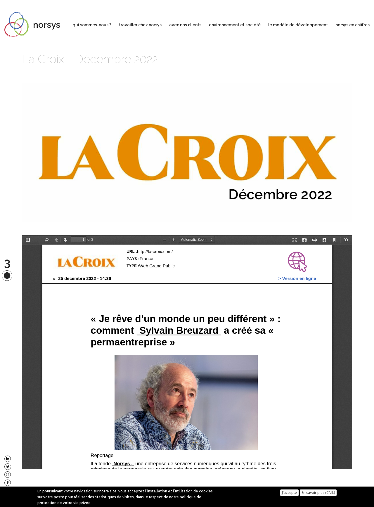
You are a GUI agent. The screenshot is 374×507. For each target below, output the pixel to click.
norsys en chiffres (352, 25)
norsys (46, 25)
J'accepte (289, 492)
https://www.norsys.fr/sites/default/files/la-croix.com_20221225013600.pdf (187, 352)
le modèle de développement (298, 25)
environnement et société (235, 25)
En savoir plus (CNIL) (318, 492)
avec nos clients (185, 25)
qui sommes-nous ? (91, 25)
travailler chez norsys (140, 25)
